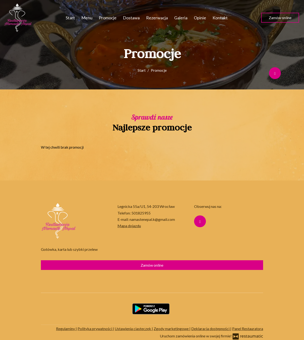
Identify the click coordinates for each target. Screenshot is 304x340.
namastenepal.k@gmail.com (152, 219)
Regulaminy (66, 328)
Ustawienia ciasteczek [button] (133, 328)
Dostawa (131, 17)
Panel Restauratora (247, 328)
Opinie (200, 17)
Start (70, 17)
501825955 (141, 213)
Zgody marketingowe (171, 328)
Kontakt (220, 17)
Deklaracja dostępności (210, 328)
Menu (86, 17)
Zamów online (280, 17)
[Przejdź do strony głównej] (18, 18)
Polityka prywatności (95, 328)
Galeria (180, 17)
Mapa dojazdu (129, 225)
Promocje (108, 17)
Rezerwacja (157, 17)
